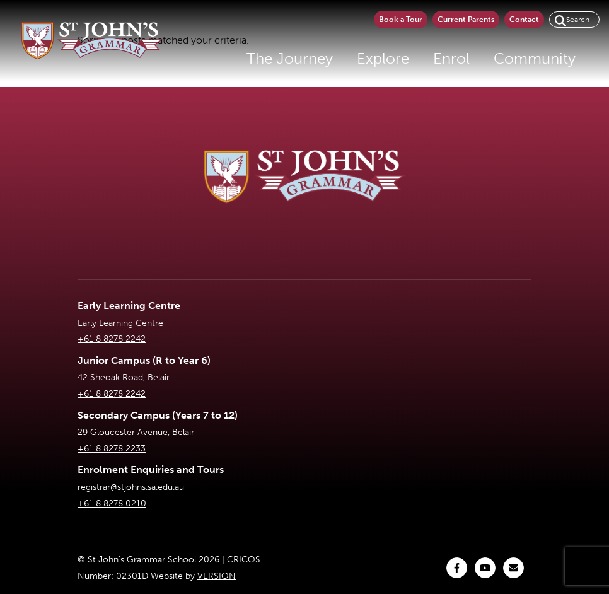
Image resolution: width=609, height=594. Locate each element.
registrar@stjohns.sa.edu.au (131, 487)
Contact (524, 19)
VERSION (216, 576)
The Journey (289, 58)
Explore (383, 58)
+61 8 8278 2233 (112, 448)
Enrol (451, 58)
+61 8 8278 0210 (112, 503)
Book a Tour (400, 19)
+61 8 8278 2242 (112, 339)
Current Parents (466, 19)
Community (535, 58)
